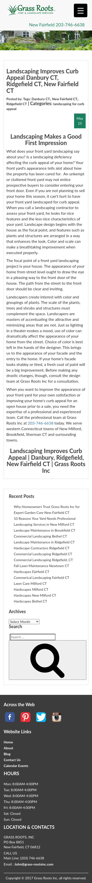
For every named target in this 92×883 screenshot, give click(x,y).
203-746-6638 (70, 24)
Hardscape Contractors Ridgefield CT (41, 548)
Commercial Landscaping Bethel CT (40, 536)
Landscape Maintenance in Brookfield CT (44, 530)
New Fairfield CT (65, 99)
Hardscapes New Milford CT (35, 595)
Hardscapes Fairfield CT (31, 572)
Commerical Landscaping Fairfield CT (41, 577)
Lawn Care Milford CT (30, 583)
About (8, 748)
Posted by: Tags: (19, 99)
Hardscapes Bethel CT (30, 601)
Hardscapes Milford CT (31, 589)
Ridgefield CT (16, 104)
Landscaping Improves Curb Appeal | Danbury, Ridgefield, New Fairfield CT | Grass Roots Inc (46, 460)
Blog (7, 754)
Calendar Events (16, 766)
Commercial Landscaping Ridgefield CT (43, 554)
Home (8, 742)
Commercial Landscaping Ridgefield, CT (43, 560)
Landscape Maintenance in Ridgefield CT (44, 542)
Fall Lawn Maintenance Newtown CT (41, 566)
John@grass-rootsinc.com (33, 864)
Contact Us (12, 760)
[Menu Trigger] (80, 10)
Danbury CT (41, 99)
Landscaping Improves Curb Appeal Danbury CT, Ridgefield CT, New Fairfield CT (42, 80)
